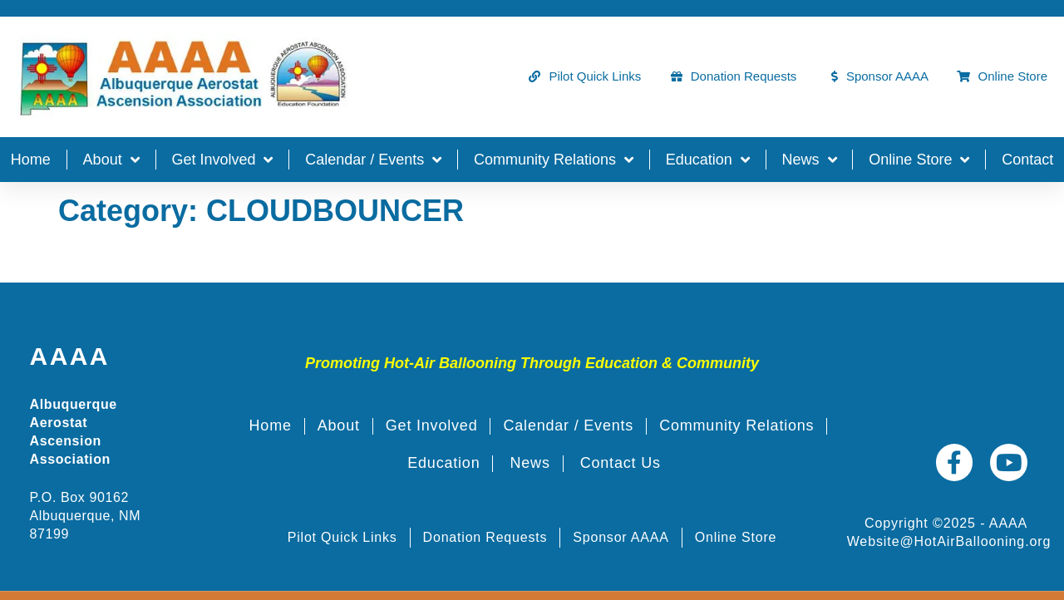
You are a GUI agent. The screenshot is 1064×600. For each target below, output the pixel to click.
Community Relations (553, 159)
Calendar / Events (373, 159)
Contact (1027, 159)
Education (708, 159)
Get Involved (222, 159)
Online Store (919, 159)
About (111, 159)
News (809, 159)
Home (31, 159)
